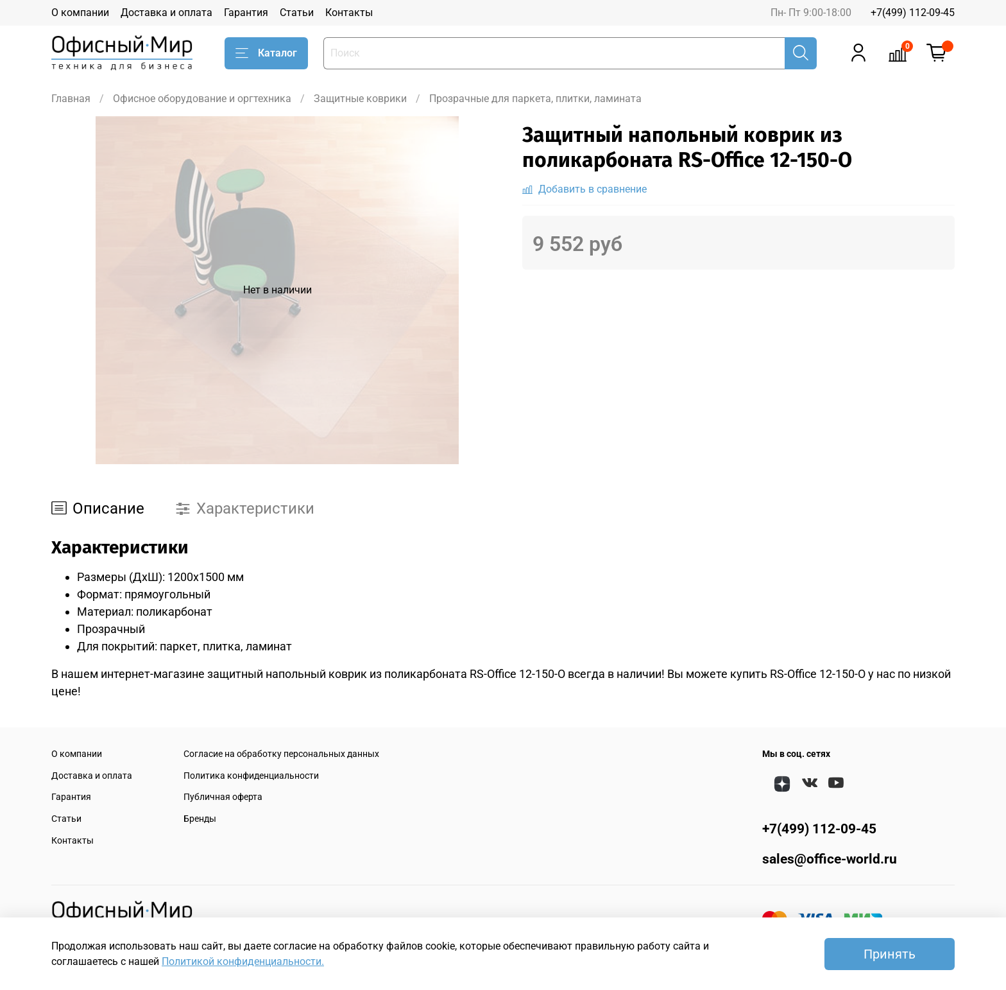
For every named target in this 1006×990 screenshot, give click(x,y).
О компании (80, 12)
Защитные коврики (360, 98)
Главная (70, 98)
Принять (890, 954)
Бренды (199, 818)
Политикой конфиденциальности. (243, 961)
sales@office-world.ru (829, 859)
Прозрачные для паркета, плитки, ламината (535, 98)
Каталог (266, 53)
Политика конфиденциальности (251, 775)
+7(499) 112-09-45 (913, 12)
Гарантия (246, 12)
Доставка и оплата (166, 12)
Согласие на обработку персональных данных (281, 754)
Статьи (297, 12)
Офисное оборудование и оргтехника (202, 98)
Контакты (349, 12)
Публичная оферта (222, 797)
